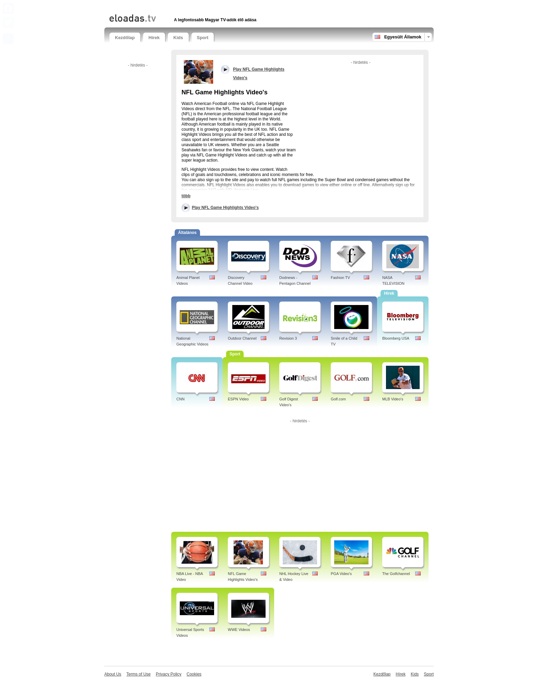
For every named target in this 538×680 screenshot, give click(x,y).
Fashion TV (340, 277)
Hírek (154, 37)
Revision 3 (288, 338)
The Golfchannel (396, 574)
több (186, 196)
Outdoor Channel (242, 338)
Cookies (194, 674)
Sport (203, 37)
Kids (178, 37)
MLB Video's (392, 399)
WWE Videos (239, 630)
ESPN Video (238, 399)
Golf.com (338, 399)
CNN (180, 399)
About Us (112, 674)
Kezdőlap (125, 37)
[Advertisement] (189, 6)
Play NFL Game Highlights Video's (225, 207)
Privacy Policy (169, 674)
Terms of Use (138, 674)
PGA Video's (341, 574)
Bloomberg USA (395, 338)
